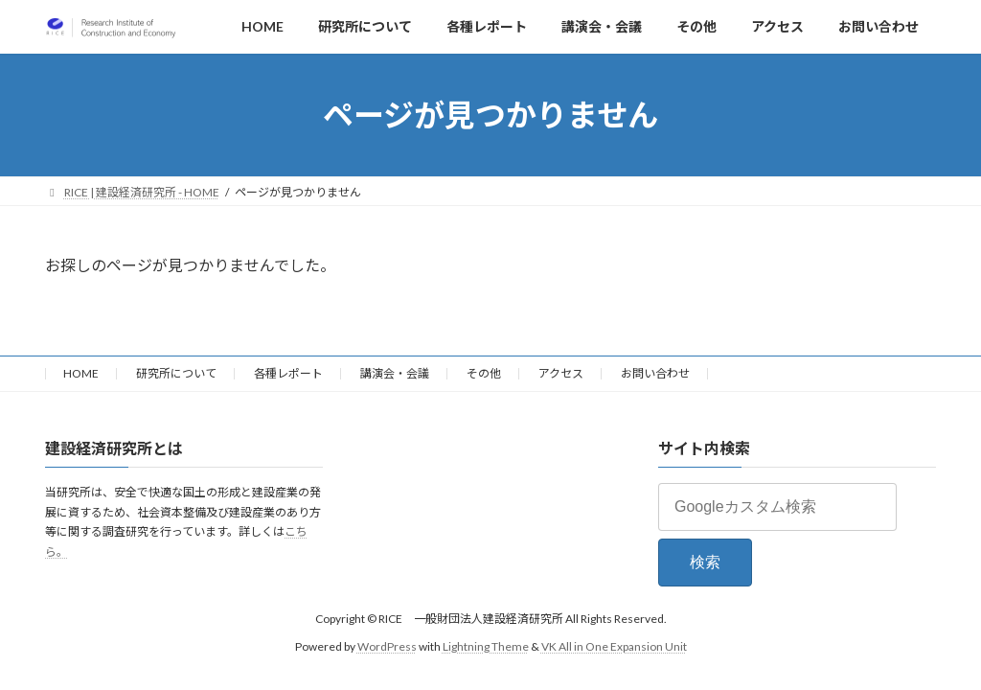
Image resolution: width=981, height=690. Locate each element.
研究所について (176, 373)
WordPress (387, 645)
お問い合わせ (655, 373)
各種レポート (288, 373)
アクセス (560, 373)
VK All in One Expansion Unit (614, 645)
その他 (484, 373)
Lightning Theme (486, 645)
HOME (81, 373)
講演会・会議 (394, 373)
